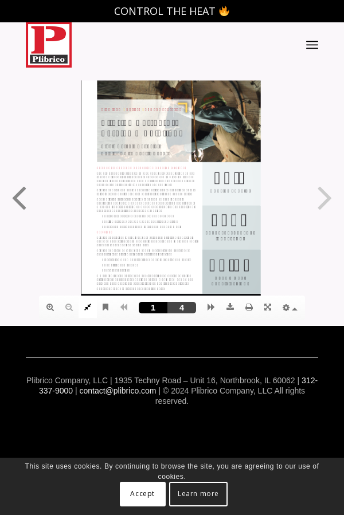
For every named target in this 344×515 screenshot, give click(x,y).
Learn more (198, 493)
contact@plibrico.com (117, 390)
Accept (142, 493)
